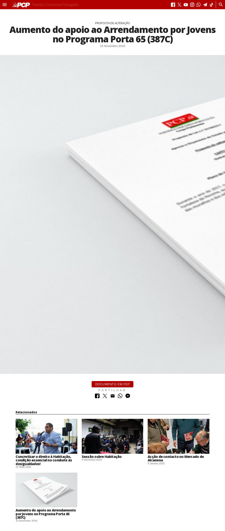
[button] (4, 4)
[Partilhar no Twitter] (105, 397)
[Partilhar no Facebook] (97, 397)
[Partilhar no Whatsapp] (120, 397)
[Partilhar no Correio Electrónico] (112, 397)
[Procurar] (219, 4)
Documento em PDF (112, 384)
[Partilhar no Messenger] (127, 397)
